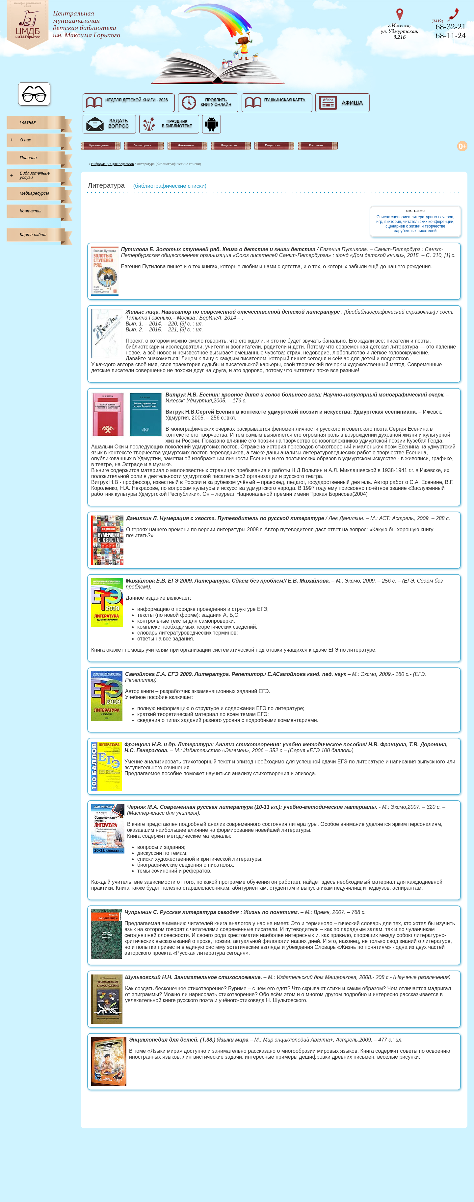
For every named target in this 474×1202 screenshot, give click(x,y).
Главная (28, 122)
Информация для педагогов (112, 164)
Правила (28, 157)
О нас (25, 139)
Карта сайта (33, 234)
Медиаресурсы (34, 193)
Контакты (30, 210)
